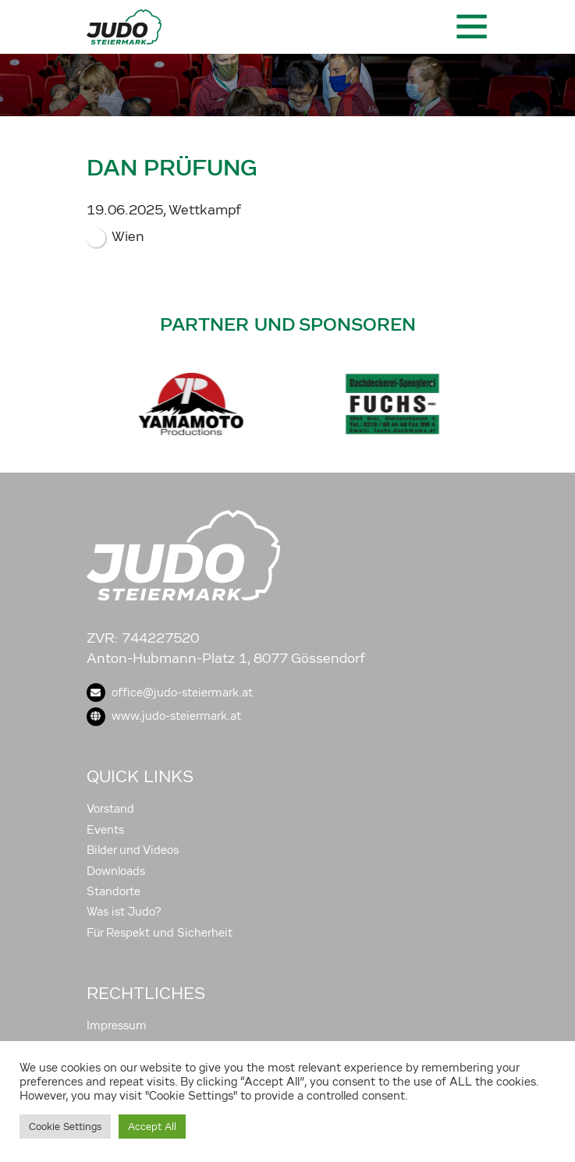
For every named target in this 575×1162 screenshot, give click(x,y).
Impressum (117, 1026)
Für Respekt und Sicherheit (159, 933)
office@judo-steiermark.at (170, 693)
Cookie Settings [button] (65, 1126)
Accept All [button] (152, 1126)
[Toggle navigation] (470, 26)
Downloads (116, 871)
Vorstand (110, 809)
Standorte (113, 891)
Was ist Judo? (124, 912)
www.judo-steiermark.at (164, 716)
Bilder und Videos (133, 850)
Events (105, 830)
